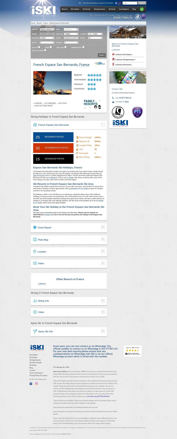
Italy (34, 175)
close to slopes (38, 50)
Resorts (64, 9)
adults (34, 42)
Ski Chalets (75, 9)
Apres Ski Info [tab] (43, 331)
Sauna (47, 47)
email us (48, 215)
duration (59, 34)
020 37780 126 (109, 348)
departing (35, 38)
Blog (134, 9)
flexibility (84, 34)
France (45, 23)
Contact (32, 370)
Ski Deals (112, 9)
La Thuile (70, 178)
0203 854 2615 (66, 434)
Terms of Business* (36, 373)
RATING (82, 38)
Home (33, 23)
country (35, 29)
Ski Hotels (86, 9)
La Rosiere (53, 178)
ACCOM (58, 38)
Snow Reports (124, 9)
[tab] (69, 125)
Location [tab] (39, 252)
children (59, 42)
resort (34, 34)
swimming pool (76, 47)
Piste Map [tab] (40, 240)
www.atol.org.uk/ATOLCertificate (98, 396)
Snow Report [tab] (42, 227)
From (58, 29)
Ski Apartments (99, 9)
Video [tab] (38, 264)
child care (60, 47)
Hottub (34, 47)
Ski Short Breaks (36, 363)
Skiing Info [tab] (41, 301)
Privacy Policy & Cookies (38, 375)
